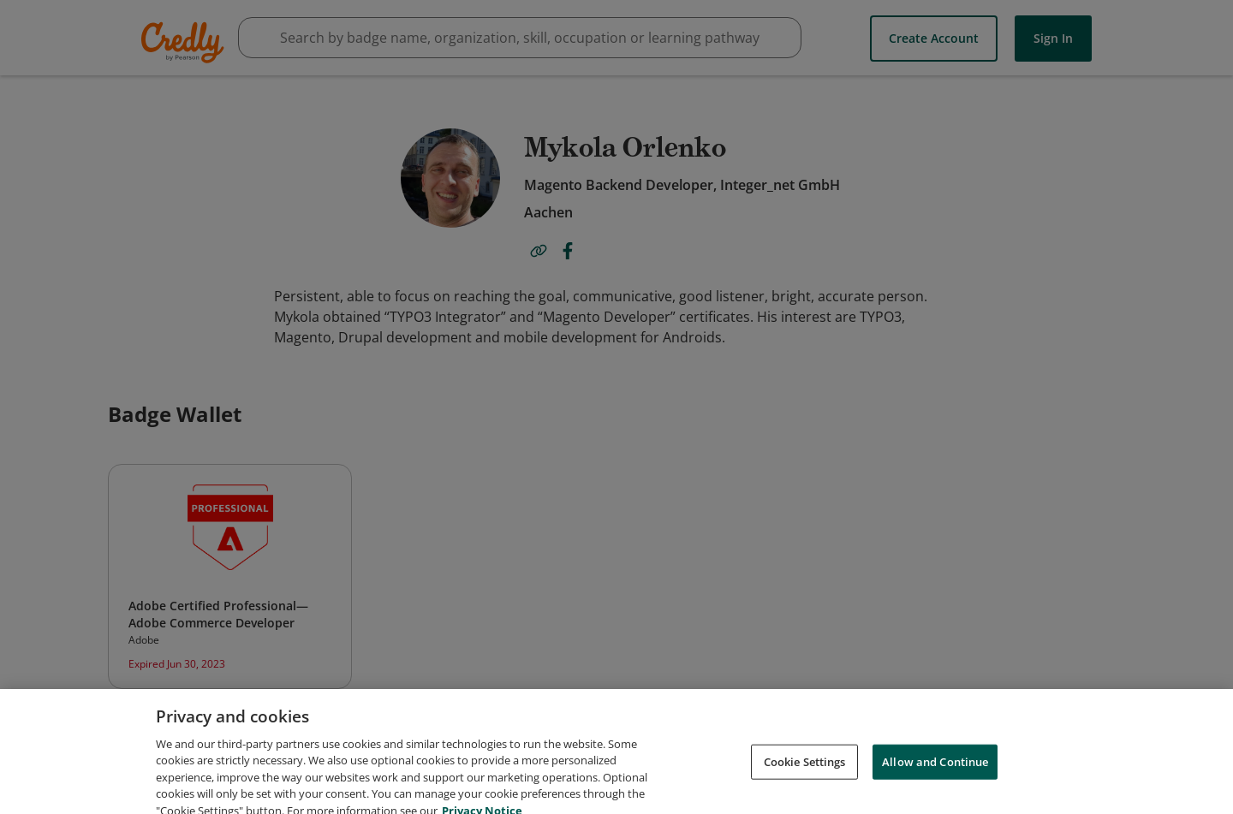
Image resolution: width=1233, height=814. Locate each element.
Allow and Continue (935, 776)
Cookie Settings (805, 776)
